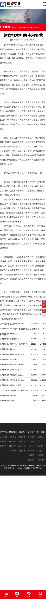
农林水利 (12, 451)
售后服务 (31, 437)
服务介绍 (31, 451)
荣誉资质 (40, 446)
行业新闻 (34, 28)
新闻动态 (21, 437)
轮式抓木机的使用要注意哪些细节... (12, 326)
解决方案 (13, 432)
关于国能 (41, 432)
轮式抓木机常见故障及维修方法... (12, 342)
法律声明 (40, 460)
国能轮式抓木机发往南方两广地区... (12, 295)
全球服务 (31, 432)
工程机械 (3, 437)
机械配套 (12, 442)
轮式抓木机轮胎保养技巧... (9, 367)
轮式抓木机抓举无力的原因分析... (12, 352)
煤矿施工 (12, 446)
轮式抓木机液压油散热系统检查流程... (13, 336)
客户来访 (21, 446)
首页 (19, 28)
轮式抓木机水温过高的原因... (10, 311)
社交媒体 (21, 451)
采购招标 (31, 460)
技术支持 (31, 446)
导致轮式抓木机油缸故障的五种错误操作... (15, 362)
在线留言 (31, 455)
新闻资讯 (26, 28)
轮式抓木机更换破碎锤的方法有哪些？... (14, 316)
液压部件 (3, 442)
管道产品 (3, 446)
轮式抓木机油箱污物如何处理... (11, 357)
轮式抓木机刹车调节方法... (9, 373)
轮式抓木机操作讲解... (8, 321)
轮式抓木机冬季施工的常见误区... (12, 347)
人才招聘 (40, 455)
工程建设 (12, 437)
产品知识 (31, 442)
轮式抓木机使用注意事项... (9, 331)
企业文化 (40, 442)
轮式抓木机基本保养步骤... (9, 306)
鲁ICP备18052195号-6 (16, 465)
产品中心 (4, 432)
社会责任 (40, 451)
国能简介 (40, 437)
